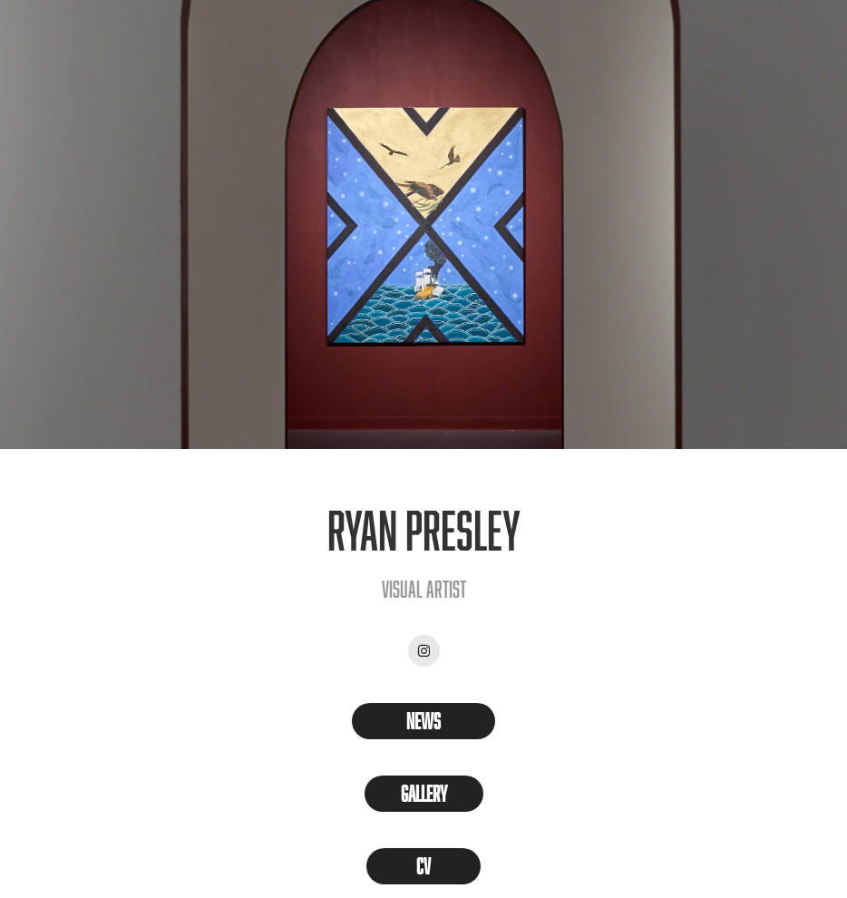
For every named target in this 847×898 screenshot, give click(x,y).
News (423, 720)
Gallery (424, 793)
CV (423, 866)
